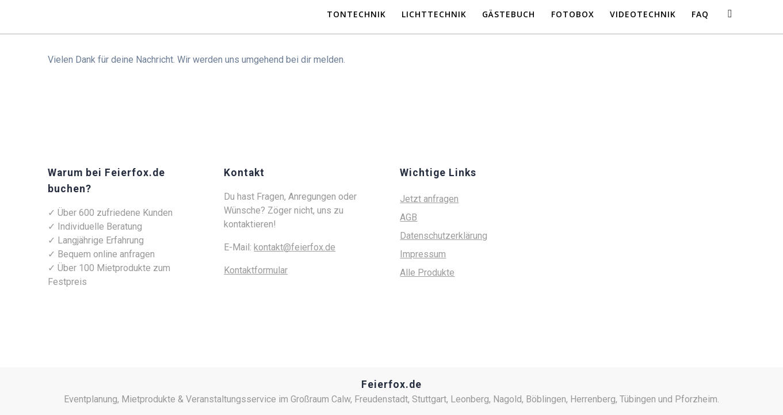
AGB (408, 217)
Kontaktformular (256, 270)
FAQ (700, 14)
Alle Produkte (427, 272)
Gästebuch (508, 14)
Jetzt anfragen (429, 198)
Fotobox (572, 14)
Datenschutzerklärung (443, 235)
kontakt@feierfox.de (294, 247)
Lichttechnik (434, 14)
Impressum (423, 254)
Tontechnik (356, 14)
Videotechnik (643, 14)
